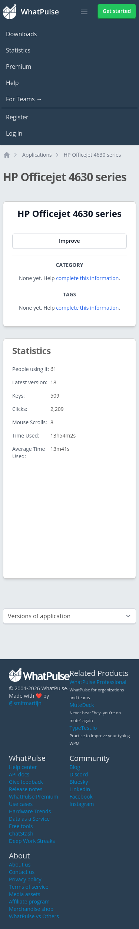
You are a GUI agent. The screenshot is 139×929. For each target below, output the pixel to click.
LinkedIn (80, 789)
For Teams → (24, 99)
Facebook (81, 796)
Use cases (21, 803)
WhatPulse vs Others (34, 916)
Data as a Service (29, 818)
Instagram (82, 803)
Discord (79, 774)
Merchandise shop (31, 908)
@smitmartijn (25, 703)
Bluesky (79, 781)
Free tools (21, 826)
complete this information (87, 278)
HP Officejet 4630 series (92, 154)
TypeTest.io (83, 727)
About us (19, 864)
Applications (37, 154)
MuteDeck (82, 704)
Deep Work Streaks (32, 840)
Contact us (21, 871)
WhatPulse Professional (98, 681)
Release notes (25, 789)
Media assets (24, 894)
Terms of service (29, 886)
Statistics (18, 50)
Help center (23, 766)
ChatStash (21, 833)
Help (12, 83)
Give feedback (26, 781)
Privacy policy (25, 879)
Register (17, 117)
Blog (75, 766)
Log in (14, 133)
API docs (19, 774)
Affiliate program (29, 901)
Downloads (21, 34)
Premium (19, 66)
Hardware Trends (30, 811)
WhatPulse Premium (33, 796)
